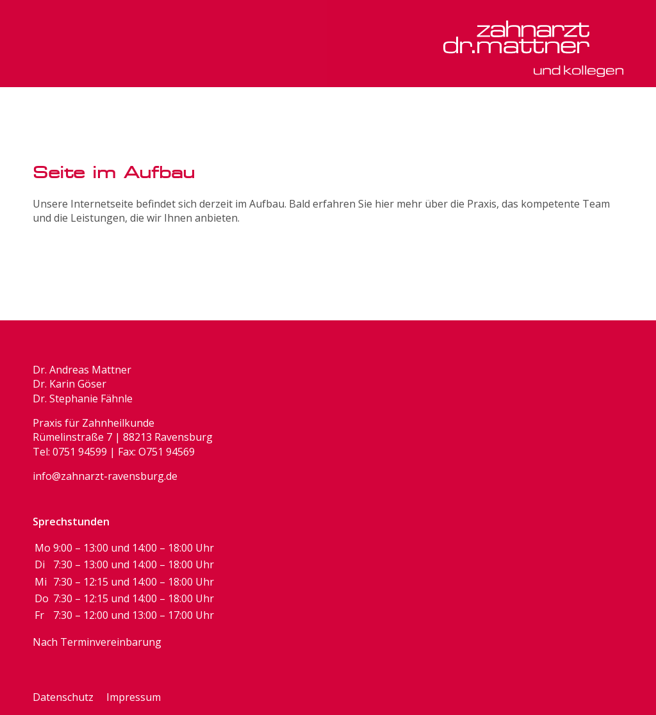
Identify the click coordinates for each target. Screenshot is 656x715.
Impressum (133, 697)
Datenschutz (63, 697)
